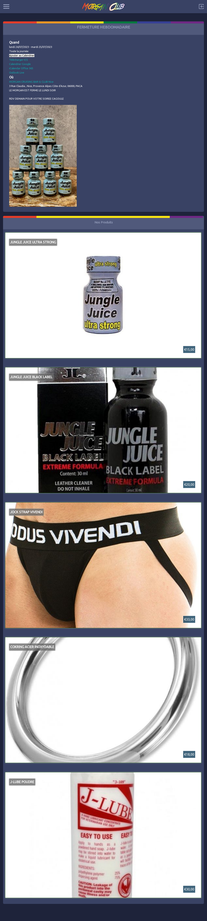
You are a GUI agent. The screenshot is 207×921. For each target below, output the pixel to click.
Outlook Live (16, 72)
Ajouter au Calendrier (21, 55)
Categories (6, 6)
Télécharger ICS (18, 59)
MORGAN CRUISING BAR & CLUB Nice (31, 81)
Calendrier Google (20, 64)
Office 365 (27, 68)
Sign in (201, 6)
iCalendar (14, 68)
